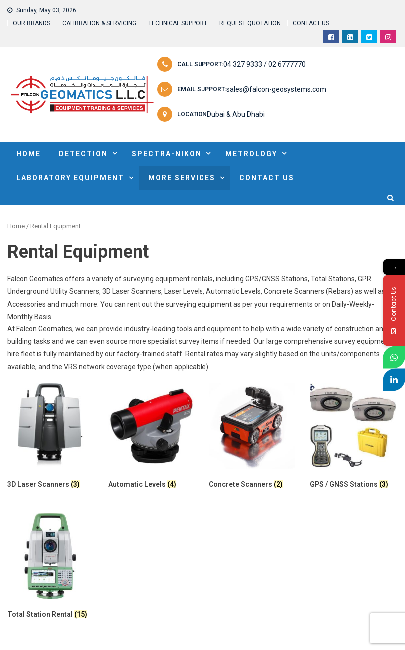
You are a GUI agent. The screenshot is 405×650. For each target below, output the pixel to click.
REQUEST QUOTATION (250, 23)
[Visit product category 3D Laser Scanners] (50, 437)
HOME (28, 154)
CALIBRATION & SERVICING (99, 23)
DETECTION (83, 154)
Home (16, 226)
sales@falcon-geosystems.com (276, 89)
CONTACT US (311, 23)
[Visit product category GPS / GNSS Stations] (353, 437)
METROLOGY (251, 154)
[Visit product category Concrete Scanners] (252, 437)
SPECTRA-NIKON (167, 154)
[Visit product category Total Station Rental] (50, 567)
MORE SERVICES (181, 178)
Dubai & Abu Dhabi (236, 114)
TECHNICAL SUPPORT (177, 23)
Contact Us (266, 178)
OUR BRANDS (31, 23)
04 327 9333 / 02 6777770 (264, 64)
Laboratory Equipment (70, 178)
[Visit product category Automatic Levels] (151, 437)
